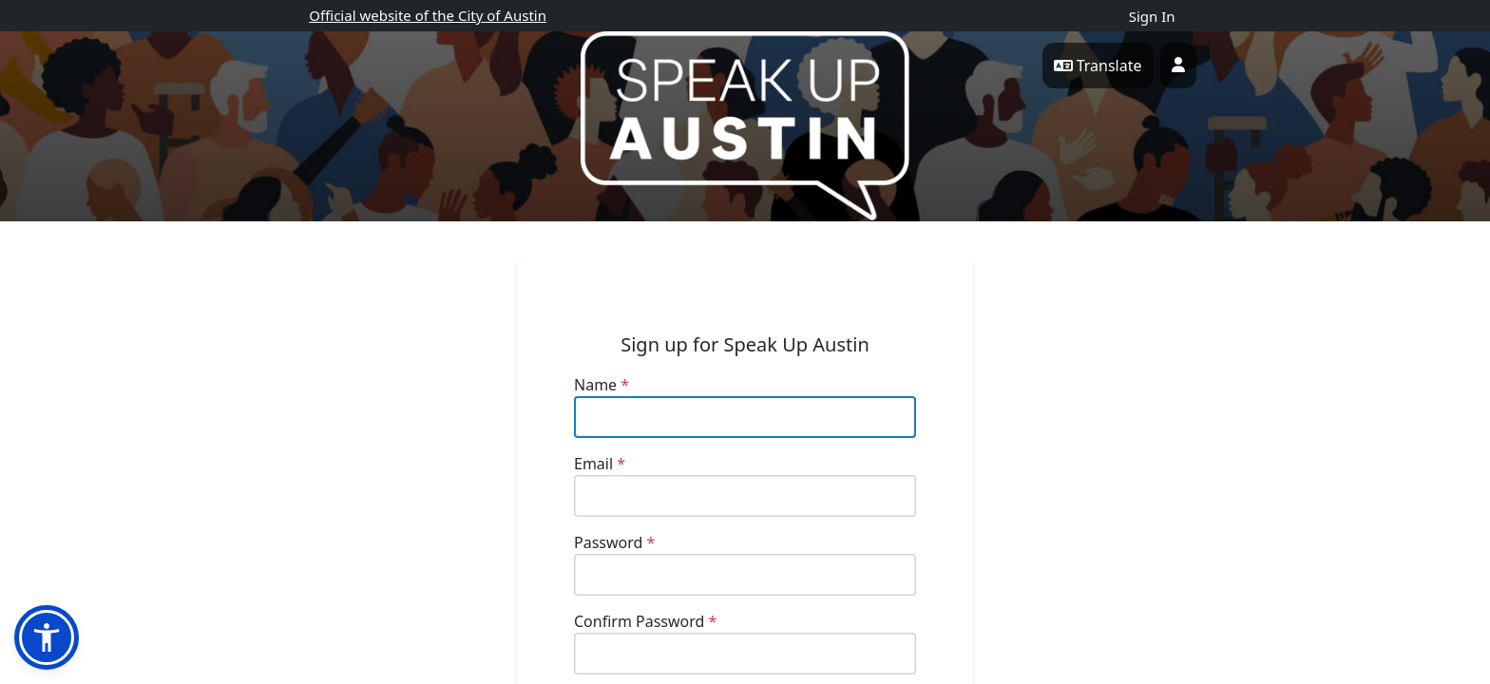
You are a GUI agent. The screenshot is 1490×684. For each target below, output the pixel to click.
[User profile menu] (1178, 65)
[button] (46, 637)
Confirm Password (645, 621)
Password (614, 542)
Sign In (1152, 16)
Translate (1098, 65)
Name (601, 384)
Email (599, 463)
